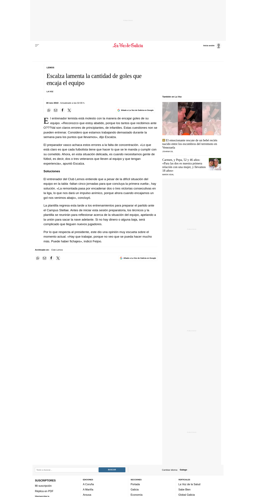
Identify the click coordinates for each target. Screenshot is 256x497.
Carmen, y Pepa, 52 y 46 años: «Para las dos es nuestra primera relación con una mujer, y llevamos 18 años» (184, 165)
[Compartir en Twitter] (69, 110)
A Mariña (88, 489)
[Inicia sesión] (212, 45)
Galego (183, 470)
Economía (137, 494)
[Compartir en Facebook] (62, 110)
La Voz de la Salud (189, 484)
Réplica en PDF (44, 491)
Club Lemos (57, 250)
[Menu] (37, 45)
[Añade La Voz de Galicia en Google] (135, 110)
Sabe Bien (184, 489)
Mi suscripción (43, 485)
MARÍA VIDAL (168, 175)
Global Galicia (186, 494)
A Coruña (88, 484)
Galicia (135, 489)
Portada (135, 484)
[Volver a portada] (128, 45)
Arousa (87, 494)
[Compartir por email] (55, 110)
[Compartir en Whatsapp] (49, 110)
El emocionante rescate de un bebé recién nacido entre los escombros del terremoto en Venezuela (189, 144)
